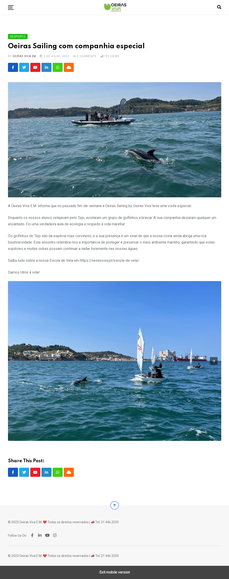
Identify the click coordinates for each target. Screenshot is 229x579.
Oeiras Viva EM (24, 56)
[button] (11, 7)
